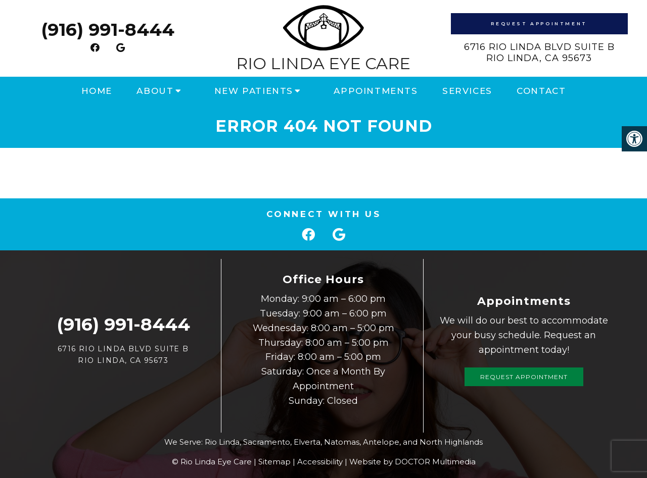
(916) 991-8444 (107, 29)
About (154, 91)
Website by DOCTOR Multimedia (412, 461)
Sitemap (274, 461)
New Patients (253, 91)
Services (467, 91)
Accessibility (320, 461)
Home (96, 91)
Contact (541, 91)
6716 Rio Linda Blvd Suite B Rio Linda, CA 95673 (539, 52)
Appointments (376, 91)
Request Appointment (539, 23)
